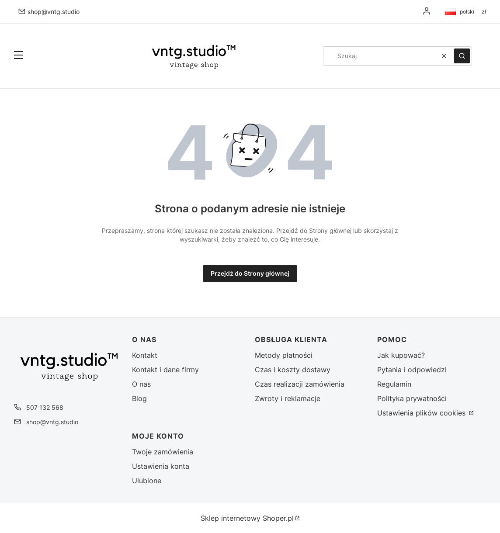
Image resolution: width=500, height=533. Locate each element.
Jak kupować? (401, 355)
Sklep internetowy (247, 518)
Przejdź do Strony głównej (250, 273)
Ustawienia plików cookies (422, 412)
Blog (139, 398)
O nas (141, 384)
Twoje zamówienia (162, 451)
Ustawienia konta (160, 466)
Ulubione (146, 480)
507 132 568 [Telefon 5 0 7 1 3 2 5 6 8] (44, 407)
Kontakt (144, 355)
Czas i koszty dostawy (292, 369)
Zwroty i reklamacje (287, 398)
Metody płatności (283, 355)
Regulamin (394, 384)
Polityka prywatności (412, 398)
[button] (18, 56)
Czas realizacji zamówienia (299, 384)
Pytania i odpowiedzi (412, 369)
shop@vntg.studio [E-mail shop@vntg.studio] (54, 11)
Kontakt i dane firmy (165, 369)
